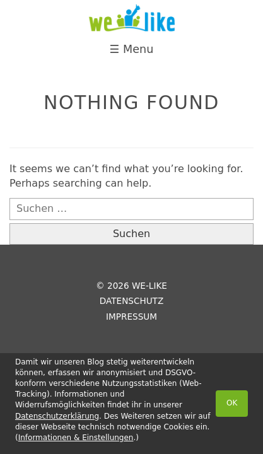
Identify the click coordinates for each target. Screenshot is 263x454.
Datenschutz (131, 301)
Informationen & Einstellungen (76, 437)
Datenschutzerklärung (57, 416)
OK (231, 403)
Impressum (131, 316)
